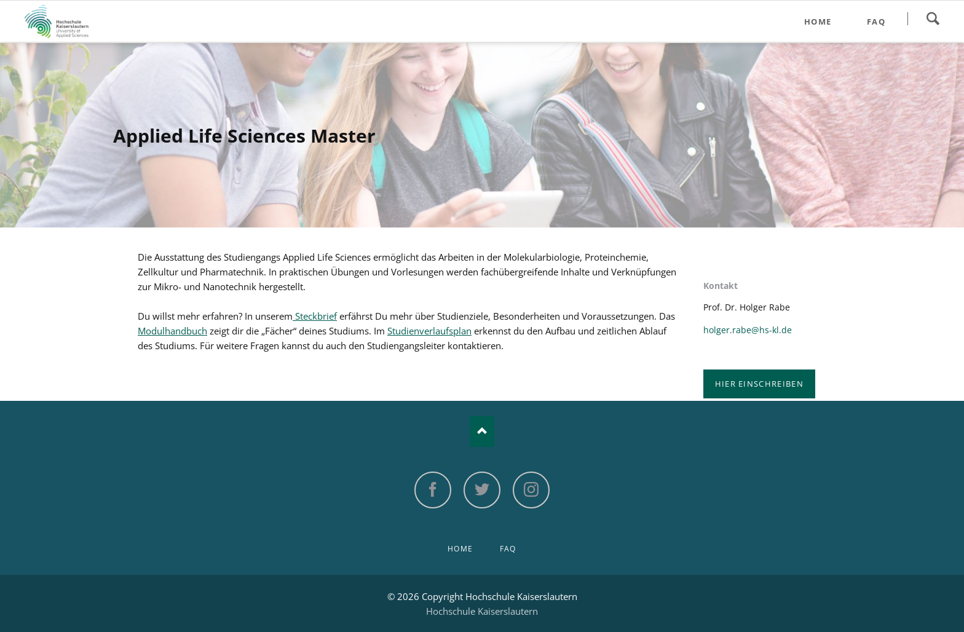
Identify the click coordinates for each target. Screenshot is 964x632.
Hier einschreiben (759, 383)
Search (932, 18)
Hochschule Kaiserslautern (482, 611)
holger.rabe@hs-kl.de (747, 330)
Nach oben (482, 431)
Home (460, 548)
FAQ (508, 548)
